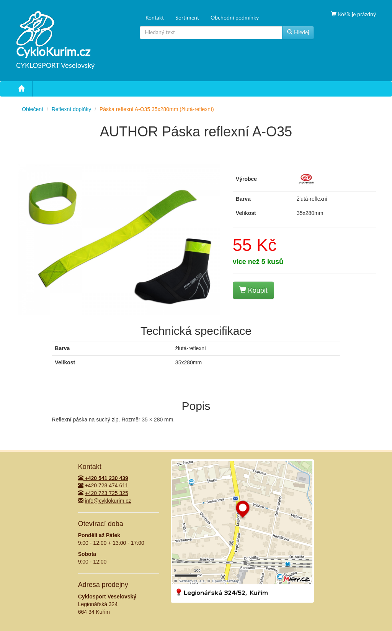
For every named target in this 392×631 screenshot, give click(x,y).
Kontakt (154, 18)
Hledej (298, 32)
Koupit (253, 290)
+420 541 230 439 (103, 478)
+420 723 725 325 (106, 493)
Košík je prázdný (356, 14)
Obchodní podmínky (235, 18)
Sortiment (187, 18)
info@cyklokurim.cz (108, 501)
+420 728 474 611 (106, 485)
